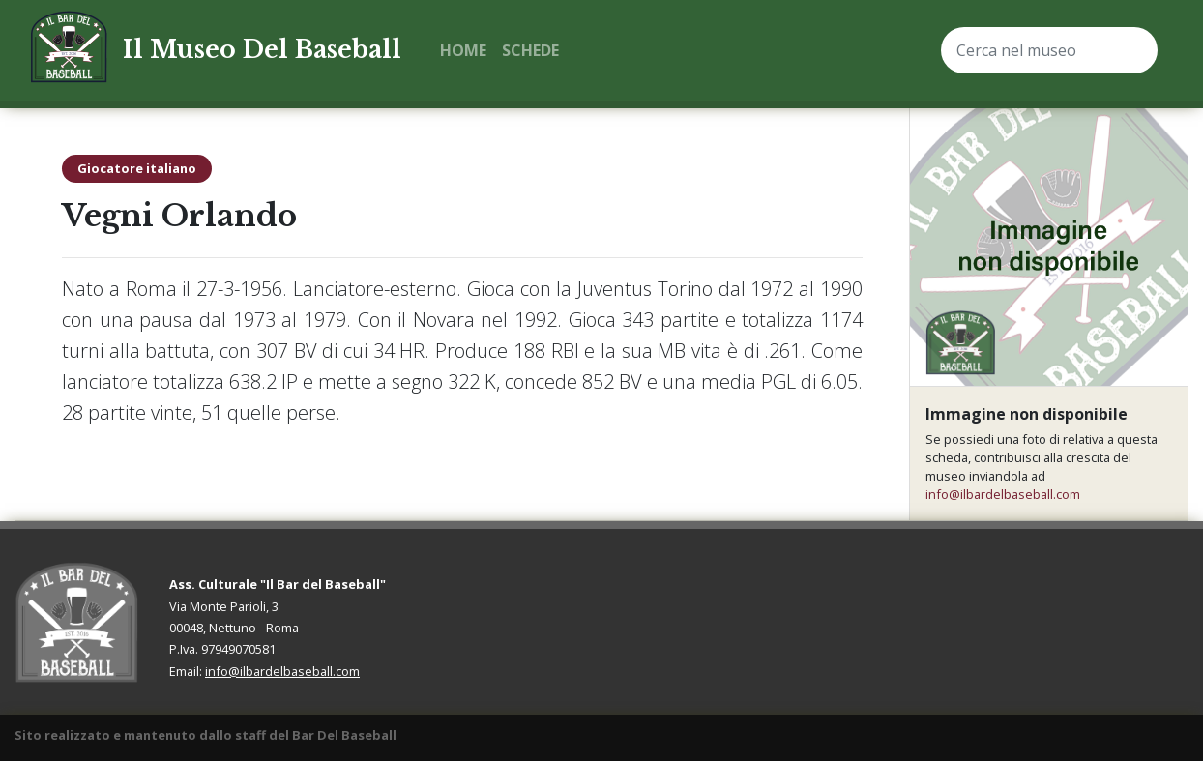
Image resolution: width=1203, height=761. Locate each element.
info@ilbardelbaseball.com (1002, 494)
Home (463, 50)
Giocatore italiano (136, 168)
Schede (530, 50)
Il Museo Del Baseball (262, 50)
